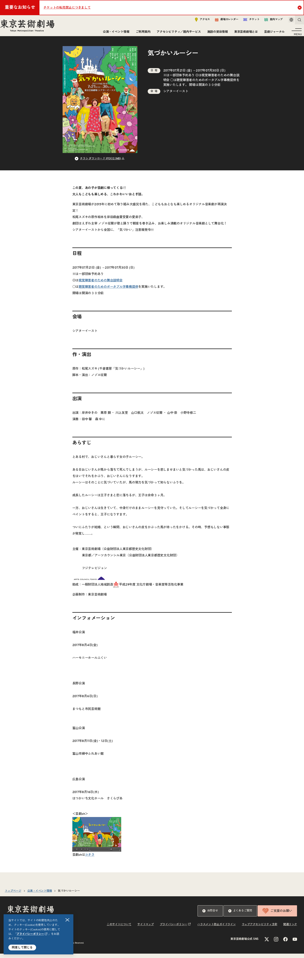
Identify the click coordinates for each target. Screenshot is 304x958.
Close (300, 7)
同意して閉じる (22, 947)
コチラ (89, 859)
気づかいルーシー (69, 895)
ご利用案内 (141, 33)
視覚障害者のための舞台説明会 (101, 284)
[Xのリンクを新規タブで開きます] (267, 943)
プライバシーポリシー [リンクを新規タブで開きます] (30, 934)
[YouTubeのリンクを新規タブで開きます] (295, 943)
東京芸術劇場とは (244, 33)
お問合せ (210, 915)
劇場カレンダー (221, 21)
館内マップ (268, 21)
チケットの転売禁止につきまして (67, 7)
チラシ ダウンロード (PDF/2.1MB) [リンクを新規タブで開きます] (100, 163)
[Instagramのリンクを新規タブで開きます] (276, 943)
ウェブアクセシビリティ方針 (259, 928)
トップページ (13, 895)
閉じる (67, 920)
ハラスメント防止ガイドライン (216, 928)
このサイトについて (119, 928)
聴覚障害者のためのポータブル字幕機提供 (206, 84)
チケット (246, 21)
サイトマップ (145, 928)
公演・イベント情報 (114, 33)
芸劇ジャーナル (273, 33)
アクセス (196, 21)
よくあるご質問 (240, 915)
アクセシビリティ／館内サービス (177, 33)
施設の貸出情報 (216, 33)
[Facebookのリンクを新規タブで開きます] (285, 943)
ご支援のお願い (277, 915)
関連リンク (290, 928)
